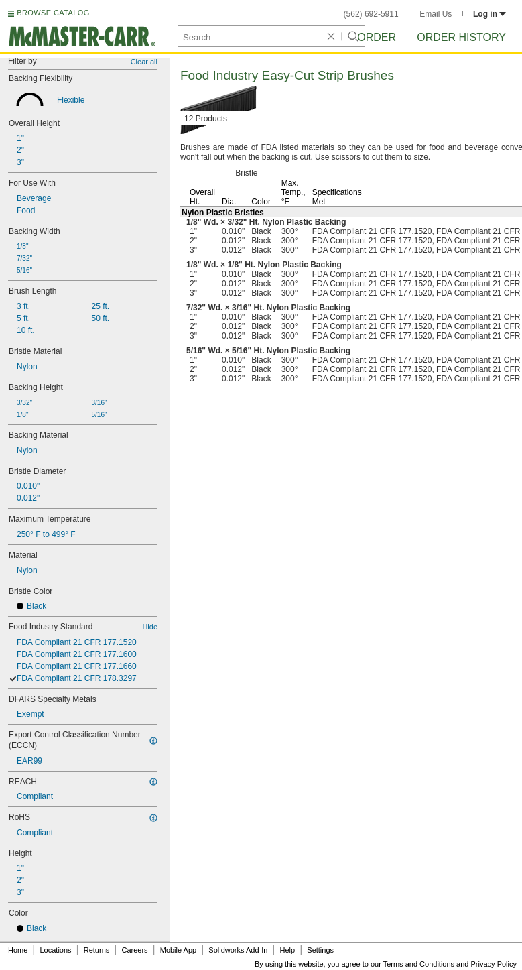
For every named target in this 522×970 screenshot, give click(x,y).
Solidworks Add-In (237, 950)
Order (376, 37)
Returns (97, 950)
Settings (320, 950)
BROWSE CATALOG (53, 13)
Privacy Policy (494, 964)
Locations (56, 950)
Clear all (144, 62)
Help (288, 950)
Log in (489, 14)
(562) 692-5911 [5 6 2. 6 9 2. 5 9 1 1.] (371, 14)
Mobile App (178, 950)
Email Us (435, 14)
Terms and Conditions (418, 964)
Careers (134, 950)
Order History (461, 37)
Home (17, 950)
